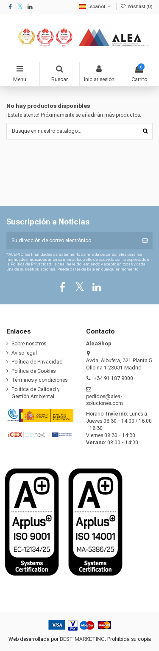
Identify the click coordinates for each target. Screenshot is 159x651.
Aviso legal (24, 353)
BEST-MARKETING (82, 639)
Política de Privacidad (37, 362)
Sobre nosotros (28, 344)
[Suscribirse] (145, 240)
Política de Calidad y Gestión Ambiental (35, 392)
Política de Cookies (33, 371)
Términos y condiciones (39, 380)
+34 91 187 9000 (113, 378)
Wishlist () (136, 6)
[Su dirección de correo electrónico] (71, 240)
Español (95, 6)
